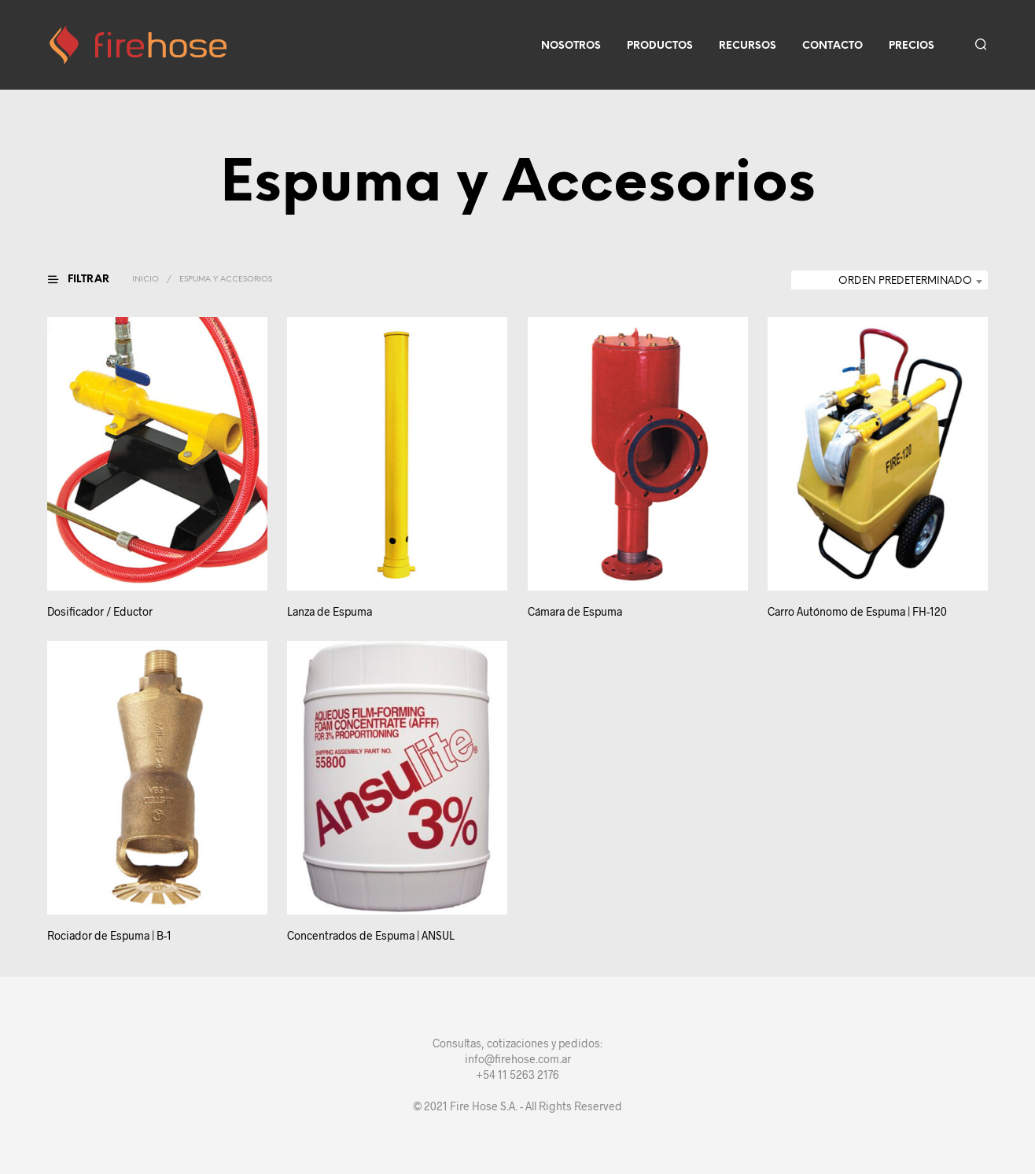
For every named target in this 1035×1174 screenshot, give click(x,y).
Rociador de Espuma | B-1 (109, 935)
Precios (911, 46)
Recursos (747, 46)
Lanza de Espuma (329, 612)
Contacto (832, 46)
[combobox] (889, 281)
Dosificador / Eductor (100, 612)
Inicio (145, 279)
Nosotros (571, 46)
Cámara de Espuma (575, 612)
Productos (660, 46)
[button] (88, 280)
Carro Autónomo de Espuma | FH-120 (858, 604)
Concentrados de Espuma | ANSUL (372, 927)
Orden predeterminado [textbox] (905, 281)
